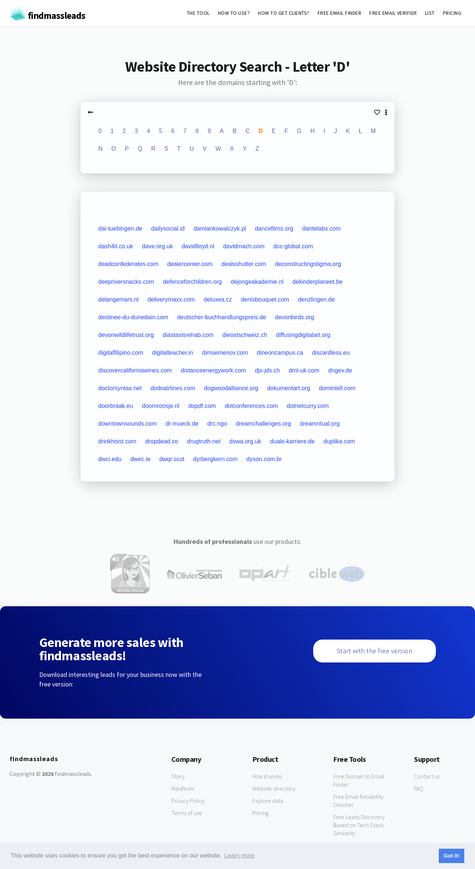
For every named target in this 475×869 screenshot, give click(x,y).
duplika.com (339, 441)
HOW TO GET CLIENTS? (284, 13)
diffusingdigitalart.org (303, 335)
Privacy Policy (188, 800)
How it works (267, 776)
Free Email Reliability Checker (358, 800)
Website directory (273, 788)
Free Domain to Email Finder (359, 780)
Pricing (260, 813)
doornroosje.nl (160, 406)
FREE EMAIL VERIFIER (393, 13)
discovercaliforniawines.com (135, 370)
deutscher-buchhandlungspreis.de (221, 317)
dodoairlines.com (172, 388)
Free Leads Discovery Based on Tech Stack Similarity (359, 825)
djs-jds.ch (267, 370)
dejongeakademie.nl (256, 282)
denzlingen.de (316, 299)
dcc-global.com (293, 246)
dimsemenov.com (225, 353)
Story (178, 776)
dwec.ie (140, 459)
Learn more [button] (239, 855)
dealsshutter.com (244, 264)
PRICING (452, 13)
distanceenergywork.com (213, 370)
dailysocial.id (168, 228)
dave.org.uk (157, 246)
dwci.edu (110, 459)
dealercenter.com (190, 264)
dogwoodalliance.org (231, 388)
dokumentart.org (288, 388)
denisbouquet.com (265, 299)
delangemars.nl (118, 299)
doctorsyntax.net (119, 388)
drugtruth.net (204, 441)
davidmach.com (243, 246)
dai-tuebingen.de (120, 228)
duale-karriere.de (292, 441)
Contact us (427, 776)
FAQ (418, 788)
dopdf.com (202, 406)
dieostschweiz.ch (244, 335)
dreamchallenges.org (263, 423)
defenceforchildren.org (192, 282)
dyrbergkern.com (215, 459)
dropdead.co (161, 441)
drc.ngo (217, 423)
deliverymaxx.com (171, 299)
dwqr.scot (171, 459)
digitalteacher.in (172, 353)
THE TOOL (198, 13)
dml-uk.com (304, 370)
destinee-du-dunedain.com (133, 317)
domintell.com (337, 388)
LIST (430, 13)
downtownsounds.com (127, 423)
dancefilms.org (274, 228)
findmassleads (47, 15)
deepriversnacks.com (126, 282)
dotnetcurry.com (308, 406)
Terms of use (186, 813)
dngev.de (340, 370)
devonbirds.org (294, 317)
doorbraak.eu (115, 406)
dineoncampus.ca (280, 353)
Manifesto (182, 788)
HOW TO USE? (234, 13)
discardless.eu (331, 353)
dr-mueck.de (181, 423)
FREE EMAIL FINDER (340, 13)
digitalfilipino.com (120, 353)
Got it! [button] (451, 856)
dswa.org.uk (245, 441)
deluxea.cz (218, 299)
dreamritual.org (320, 423)
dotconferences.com (251, 406)
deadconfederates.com (128, 264)
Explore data (267, 800)
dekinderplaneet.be (318, 282)
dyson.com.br (264, 459)
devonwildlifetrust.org (126, 335)
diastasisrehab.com (188, 335)
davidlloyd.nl (198, 246)
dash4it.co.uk (115, 246)
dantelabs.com (321, 228)
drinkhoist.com (117, 441)
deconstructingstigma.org (308, 264)
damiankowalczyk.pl (220, 228)
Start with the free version (375, 651)
